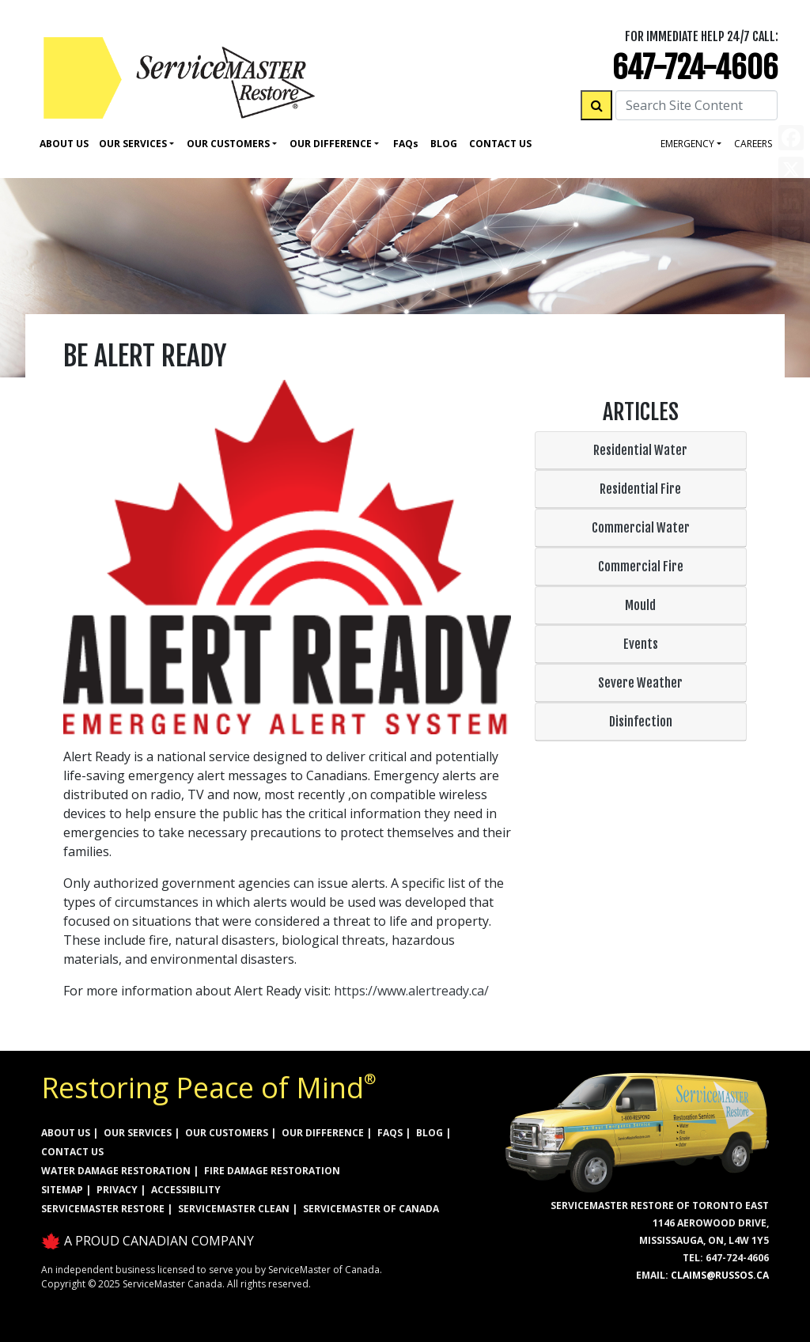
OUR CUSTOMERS (226, 1132)
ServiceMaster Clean (234, 1208)
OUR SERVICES (138, 1132)
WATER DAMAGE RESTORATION (116, 1170)
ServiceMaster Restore (103, 1208)
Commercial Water (641, 528)
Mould (640, 605)
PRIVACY (117, 1189)
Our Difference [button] (331, 143)
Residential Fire (640, 489)
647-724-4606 (695, 67)
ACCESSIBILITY (186, 1189)
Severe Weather (640, 683)
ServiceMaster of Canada (371, 1208)
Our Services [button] (133, 143)
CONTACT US (72, 1151)
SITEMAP (62, 1189)
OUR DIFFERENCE (323, 1132)
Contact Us (500, 143)
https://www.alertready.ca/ (411, 990)
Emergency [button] (687, 143)
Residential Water (640, 450)
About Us (64, 143)
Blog (443, 143)
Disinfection (640, 722)
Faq (405, 143)
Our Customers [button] (228, 143)
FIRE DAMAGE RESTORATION (272, 1170)
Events (640, 644)
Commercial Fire (640, 566)
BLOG (429, 1132)
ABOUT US (65, 1132)
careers (753, 143)
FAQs (390, 1132)
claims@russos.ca (720, 1275)
